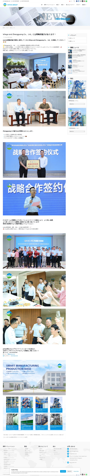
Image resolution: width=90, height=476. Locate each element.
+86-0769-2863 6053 (25, 1)
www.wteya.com (14, 355)
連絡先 (84, 4)
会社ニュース (12, 27)
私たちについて (70, 4)
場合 (62, 4)
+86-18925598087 (15, 1)
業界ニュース (71, 41)
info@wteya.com (7, 1)
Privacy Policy (76, 471)
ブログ (78, 4)
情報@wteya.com (11, 354)
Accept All (63, 471)
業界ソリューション (49, 4)
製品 (57, 4)
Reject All (69, 471)
